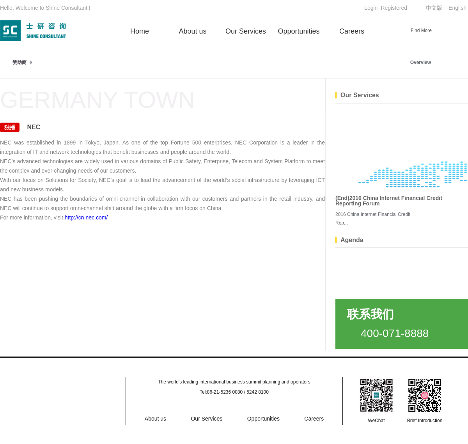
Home (139, 31)
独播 (9, 127)
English (457, 8)
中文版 (434, 8)
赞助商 (19, 62)
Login (371, 8)
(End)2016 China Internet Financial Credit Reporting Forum (388, 201)
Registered (394, 8)
